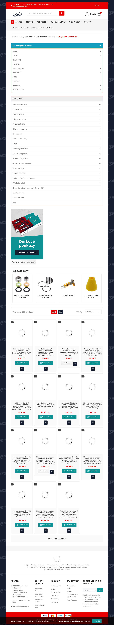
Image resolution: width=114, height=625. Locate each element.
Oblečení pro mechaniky (72, 594)
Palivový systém (20, 158)
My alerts (54, 600)
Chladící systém (20, 153)
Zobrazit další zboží (57, 537)
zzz (14, 202)
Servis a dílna (19, 173)
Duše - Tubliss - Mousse (24, 178)
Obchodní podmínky (39, 593)
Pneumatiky (18, 168)
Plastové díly (19, 124)
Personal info (56, 584)
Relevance (93, 311)
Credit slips (55, 591)
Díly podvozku (19, 119)
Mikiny (69, 590)
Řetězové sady (20, 139)
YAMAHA (57, 85)
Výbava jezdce (20, 104)
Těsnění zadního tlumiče (45, 296)
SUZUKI (57, 81)
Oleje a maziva (20, 129)
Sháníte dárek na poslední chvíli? (28, 188)
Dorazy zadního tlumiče (92, 296)
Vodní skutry (18, 193)
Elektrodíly (17, 134)
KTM (57, 77)
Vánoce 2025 (19, 198)
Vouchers (55, 597)
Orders (53, 587)
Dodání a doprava (38, 588)
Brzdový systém (20, 148)
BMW (57, 55)
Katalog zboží (17, 98)
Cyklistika (17, 109)
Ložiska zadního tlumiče (22, 296)
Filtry (15, 144)
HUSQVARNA (57, 68)
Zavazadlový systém (22, 163)
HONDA (57, 64)
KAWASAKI (57, 72)
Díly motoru (18, 114)
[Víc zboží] (43, 13)
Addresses (55, 594)
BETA (57, 51)
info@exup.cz (23, 604)
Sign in (93, 14)
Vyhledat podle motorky (57, 45)
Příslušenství (19, 183)
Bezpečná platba (39, 599)
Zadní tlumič (68, 295)
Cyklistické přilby (71, 585)
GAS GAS (57, 60)
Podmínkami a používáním (70, 621)
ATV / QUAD (57, 89)
